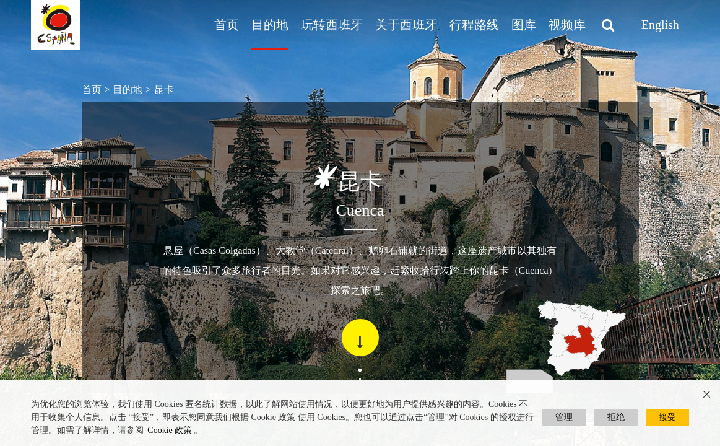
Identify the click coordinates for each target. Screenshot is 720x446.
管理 (564, 417)
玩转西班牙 (332, 25)
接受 (667, 417)
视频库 (567, 25)
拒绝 (616, 417)
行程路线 (474, 25)
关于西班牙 (406, 25)
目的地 (269, 25)
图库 (523, 25)
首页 (226, 25)
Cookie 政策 (169, 430)
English (660, 25)
